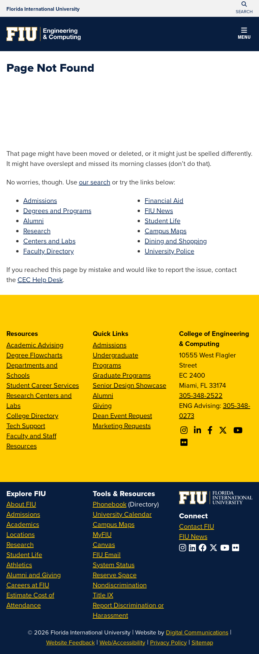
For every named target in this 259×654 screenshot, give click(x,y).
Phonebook (109, 504)
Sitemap (202, 642)
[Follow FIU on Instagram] (184, 547)
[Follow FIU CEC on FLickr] (185, 442)
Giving (102, 405)
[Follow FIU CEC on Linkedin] (198, 430)
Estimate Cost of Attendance (30, 600)
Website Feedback (70, 642)
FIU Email (107, 554)
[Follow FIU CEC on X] (224, 430)
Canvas (104, 544)
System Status (114, 565)
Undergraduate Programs (115, 360)
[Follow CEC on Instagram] (185, 430)
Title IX (103, 595)
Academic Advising (34, 345)
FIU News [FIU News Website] (193, 536)
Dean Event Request (122, 415)
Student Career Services (42, 385)
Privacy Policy (168, 642)
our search (94, 182)
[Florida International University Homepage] (43, 8)
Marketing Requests (122, 426)
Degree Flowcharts (34, 355)
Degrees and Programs (57, 210)
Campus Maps (165, 231)
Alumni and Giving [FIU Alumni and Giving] (33, 575)
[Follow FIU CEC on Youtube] (239, 430)
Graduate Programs (122, 375)
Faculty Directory (48, 251)
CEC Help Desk (40, 279)
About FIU (21, 504)
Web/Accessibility (122, 642)
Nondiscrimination (120, 585)
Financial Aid (164, 200)
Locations (20, 534)
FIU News (159, 210)
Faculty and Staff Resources (31, 441)
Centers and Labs (49, 241)
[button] (244, 34)
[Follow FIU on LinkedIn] (194, 547)
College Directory (32, 415)
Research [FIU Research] (20, 544)
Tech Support (25, 426)
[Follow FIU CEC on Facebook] (211, 430)
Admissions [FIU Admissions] (23, 514)
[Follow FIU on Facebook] (204, 547)
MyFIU (102, 534)
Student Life (162, 221)
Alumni (33, 221)
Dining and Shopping (176, 241)
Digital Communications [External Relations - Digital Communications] (197, 632)
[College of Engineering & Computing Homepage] (43, 34)
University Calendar (122, 514)
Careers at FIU (27, 585)
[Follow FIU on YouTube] (226, 547)
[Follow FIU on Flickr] (237, 547)
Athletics (19, 565)
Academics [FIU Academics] (22, 524)
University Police (169, 251)
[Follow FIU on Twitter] (214, 547)
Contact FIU (196, 526)
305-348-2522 (201, 395)
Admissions (40, 200)
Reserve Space (115, 575)
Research (37, 231)
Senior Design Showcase (129, 385)
